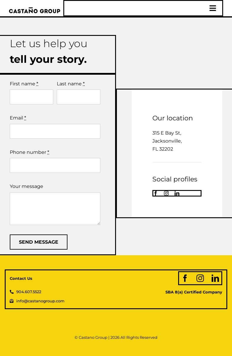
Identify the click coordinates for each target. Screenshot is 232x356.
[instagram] (166, 193)
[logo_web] (34, 9)
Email (18, 118)
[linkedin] (177, 193)
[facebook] (155, 193)
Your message (26, 186)
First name (24, 84)
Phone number (29, 152)
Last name (71, 84)
